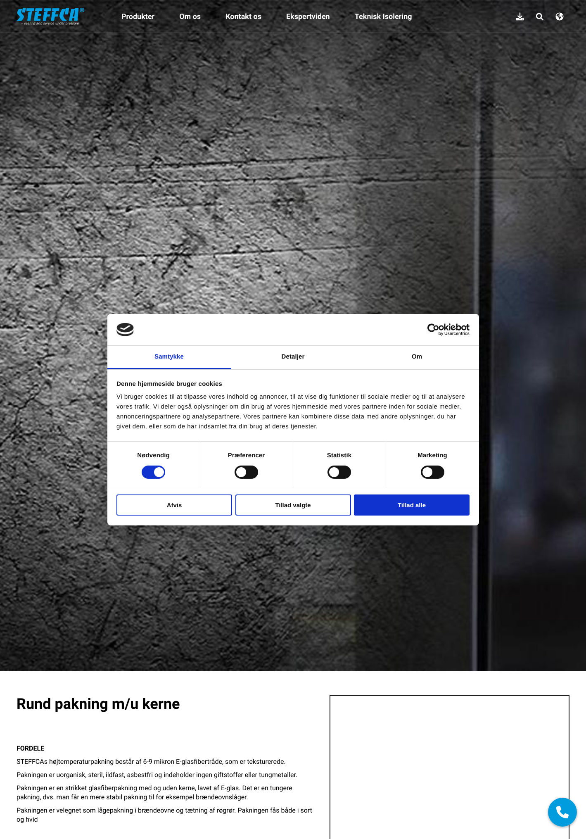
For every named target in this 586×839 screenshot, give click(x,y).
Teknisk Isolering (383, 16)
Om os (190, 16)
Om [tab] (417, 356)
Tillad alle (412, 505)
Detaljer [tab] (293, 356)
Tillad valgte (293, 505)
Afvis (174, 505)
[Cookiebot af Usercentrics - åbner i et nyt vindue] (433, 329)
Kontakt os (243, 16)
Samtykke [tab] (169, 356)
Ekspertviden (308, 16)
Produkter (137, 16)
